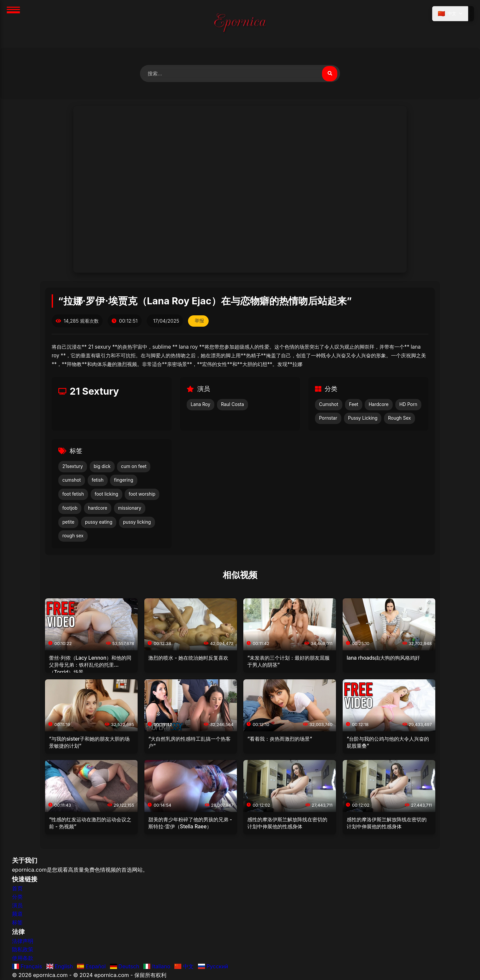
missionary (129, 508)
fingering (123, 480)
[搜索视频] (329, 74)
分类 (17, 897)
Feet (353, 404)
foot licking (106, 494)
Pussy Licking (362, 418)
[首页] (240, 24)
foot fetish (73, 494)
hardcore (97, 508)
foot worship (142, 494)
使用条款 (22, 958)
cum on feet (133, 466)
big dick (102, 466)
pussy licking (137, 522)
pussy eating (98, 522)
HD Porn (408, 404)
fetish (98, 480)
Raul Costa (232, 404)
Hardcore (379, 404)
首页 (17, 888)
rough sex (73, 536)
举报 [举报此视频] (199, 321)
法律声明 (22, 941)
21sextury (72, 466)
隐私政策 (22, 950)
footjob (69, 508)
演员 (17, 905)
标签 (17, 922)
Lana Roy (200, 404)
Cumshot (328, 404)
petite (68, 522)
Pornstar (328, 418)
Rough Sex (399, 418)
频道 (17, 914)
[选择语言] (449, 14)
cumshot (71, 480)
